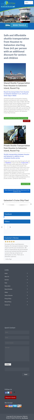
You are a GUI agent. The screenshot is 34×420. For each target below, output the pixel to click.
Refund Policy (8, 301)
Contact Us (7, 305)
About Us (7, 276)
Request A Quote (10, 397)
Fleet (6, 283)
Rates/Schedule (8, 289)
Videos (6, 292)
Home (6, 273)
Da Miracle (25, 418)
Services (7, 279)
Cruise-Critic (24, 162)
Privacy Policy (8, 298)
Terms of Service (9, 295)
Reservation (7, 286)
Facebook (8, 162)
